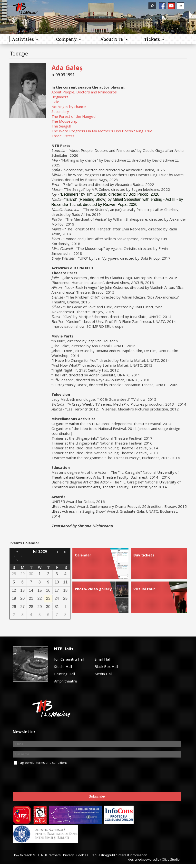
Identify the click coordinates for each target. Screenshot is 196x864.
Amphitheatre (65, 681)
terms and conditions (52, 762)
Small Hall (102, 659)
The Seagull (61, 126)
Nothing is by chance (68, 106)
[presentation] (50, 778)
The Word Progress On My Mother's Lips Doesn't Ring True (101, 130)
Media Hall (103, 673)
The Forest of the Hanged (73, 116)
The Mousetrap (64, 121)
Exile (55, 101)
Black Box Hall (106, 666)
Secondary (60, 111)
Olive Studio (171, 859)
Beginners (60, 96)
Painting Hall (64, 673)
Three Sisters (62, 135)
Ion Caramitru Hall (69, 659)
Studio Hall (63, 666)
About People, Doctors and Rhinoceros (84, 92)
